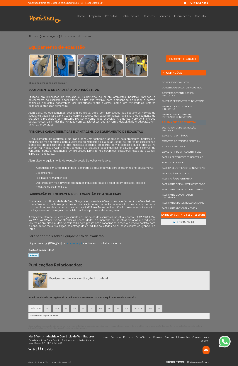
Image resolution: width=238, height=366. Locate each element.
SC (93, 307)
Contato (200, 16)
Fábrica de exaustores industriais (182, 156)
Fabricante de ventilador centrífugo (177, 194)
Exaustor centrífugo (175, 134)
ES (67, 307)
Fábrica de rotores (173, 161)
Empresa (95, 16)
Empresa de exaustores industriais (183, 99)
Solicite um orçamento (182, 57)
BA (120, 307)
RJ (48, 307)
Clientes (149, 16)
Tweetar (33, 254)
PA (163, 307)
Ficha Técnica (131, 16)
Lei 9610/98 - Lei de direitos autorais (70, 327)
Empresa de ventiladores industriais (177, 106)
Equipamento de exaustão (179, 121)
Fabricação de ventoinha (177, 177)
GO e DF (142, 307)
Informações (182, 16)
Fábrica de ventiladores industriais (183, 166)
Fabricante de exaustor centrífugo (183, 183)
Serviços (164, 16)
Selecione (35, 307)
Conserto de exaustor (175, 81)
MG (57, 307)
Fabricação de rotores (175, 172)
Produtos (111, 16)
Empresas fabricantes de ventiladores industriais (177, 114)
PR (84, 307)
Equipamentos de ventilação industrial (179, 127)
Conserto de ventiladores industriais (177, 93)
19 (199, 2)
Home (81, 16)
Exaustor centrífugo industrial (181, 140)
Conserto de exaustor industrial (182, 86)
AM (154, 307)
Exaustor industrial (174, 145)
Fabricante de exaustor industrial (183, 188)
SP (75, 307)
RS (102, 307)
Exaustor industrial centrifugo (181, 150)
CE (130, 307)
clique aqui (74, 242)
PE (111, 307)
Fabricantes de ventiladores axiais (183, 201)
